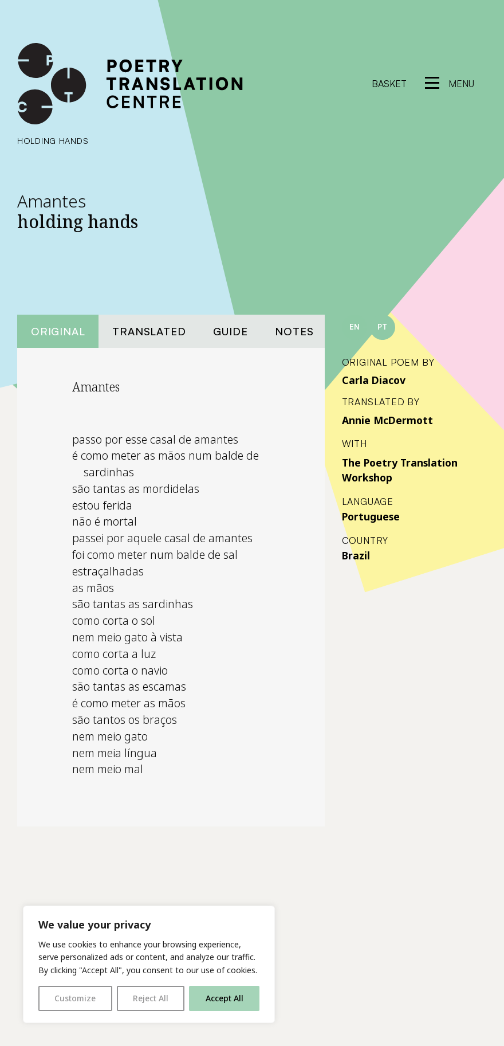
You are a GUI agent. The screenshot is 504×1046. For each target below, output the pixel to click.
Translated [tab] (149, 331)
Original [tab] (58, 331)
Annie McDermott (387, 420)
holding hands (52, 140)
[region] (149, 964)
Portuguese (371, 516)
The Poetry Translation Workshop (400, 470)
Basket (389, 83)
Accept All (224, 998)
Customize (75, 998)
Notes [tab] (294, 331)
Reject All (150, 998)
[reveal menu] (449, 84)
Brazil (356, 555)
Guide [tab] (230, 331)
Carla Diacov (373, 380)
